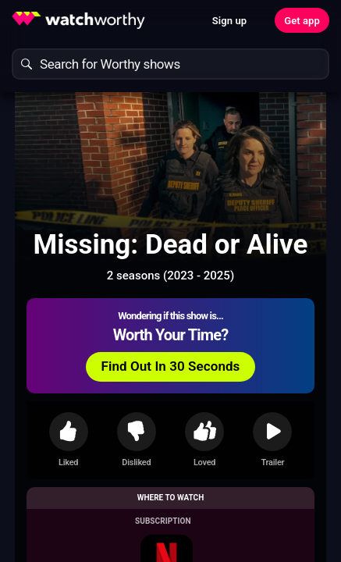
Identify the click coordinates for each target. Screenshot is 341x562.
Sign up (229, 21)
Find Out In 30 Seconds (170, 366)
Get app (302, 21)
